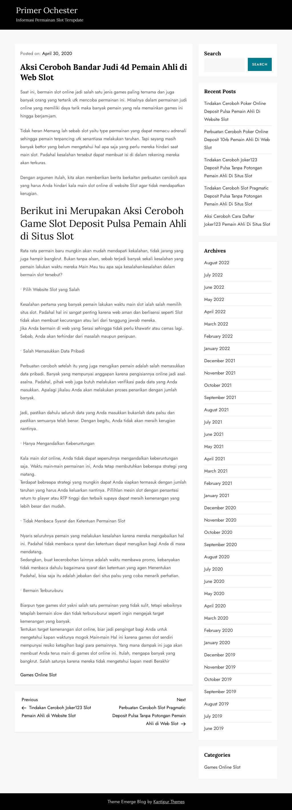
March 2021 (216, 471)
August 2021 (216, 409)
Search (212, 53)
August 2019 (216, 704)
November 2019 (220, 667)
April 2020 (215, 606)
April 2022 (215, 311)
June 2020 (214, 581)
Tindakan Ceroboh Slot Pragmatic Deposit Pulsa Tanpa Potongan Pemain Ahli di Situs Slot (236, 196)
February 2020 (218, 630)
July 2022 (213, 275)
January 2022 (217, 348)
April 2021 (214, 458)
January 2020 (217, 642)
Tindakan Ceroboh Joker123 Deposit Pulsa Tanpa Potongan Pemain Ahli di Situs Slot (233, 167)
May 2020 (214, 593)
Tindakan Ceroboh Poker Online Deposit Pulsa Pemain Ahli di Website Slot (235, 111)
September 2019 (220, 691)
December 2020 (220, 507)
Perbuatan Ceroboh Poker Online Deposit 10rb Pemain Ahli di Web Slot (237, 139)
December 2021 (219, 360)
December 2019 (219, 655)
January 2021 (216, 495)
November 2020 (220, 520)
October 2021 (218, 385)
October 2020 (218, 532)
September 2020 (220, 544)
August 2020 (217, 556)
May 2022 (214, 299)
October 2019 (218, 679)
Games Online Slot (38, 674)
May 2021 (214, 446)
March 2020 (216, 618)
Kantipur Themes (168, 801)
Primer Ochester (47, 10)
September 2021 (220, 397)
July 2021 (213, 422)
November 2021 (220, 373)
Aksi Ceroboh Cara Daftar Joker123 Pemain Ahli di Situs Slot (237, 220)
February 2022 (218, 336)
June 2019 (214, 728)
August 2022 (216, 262)
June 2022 (214, 287)
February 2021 (218, 483)
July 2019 (213, 716)
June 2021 (214, 434)
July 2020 (213, 569)
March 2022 (216, 324)
